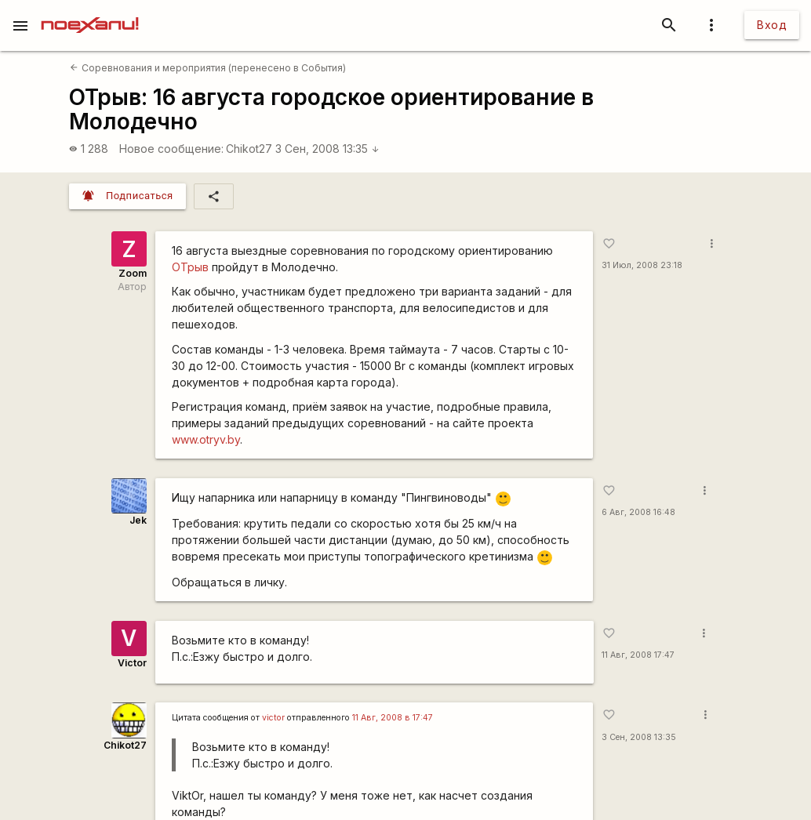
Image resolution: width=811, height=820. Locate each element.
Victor (132, 663)
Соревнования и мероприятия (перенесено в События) (207, 68)
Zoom (132, 273)
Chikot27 (249, 148)
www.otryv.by (206, 439)
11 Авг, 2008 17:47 (638, 655)
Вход (772, 24)
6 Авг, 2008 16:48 (638, 512)
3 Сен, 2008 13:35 (327, 148)
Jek (138, 520)
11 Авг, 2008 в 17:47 (392, 718)
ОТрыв (190, 267)
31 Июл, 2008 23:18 (642, 265)
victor (273, 718)
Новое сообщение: (171, 148)
